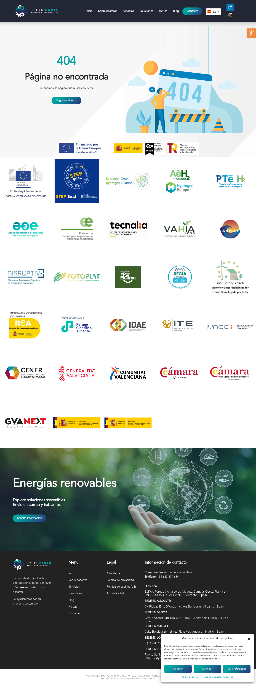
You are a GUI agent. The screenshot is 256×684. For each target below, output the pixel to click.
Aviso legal (228, 677)
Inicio (89, 11)
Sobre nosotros (107, 11)
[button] (251, 33)
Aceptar (178, 669)
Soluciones (146, 11)
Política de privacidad (211, 677)
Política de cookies (190, 677)
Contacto (74, 613)
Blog (176, 11)
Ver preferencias (237, 669)
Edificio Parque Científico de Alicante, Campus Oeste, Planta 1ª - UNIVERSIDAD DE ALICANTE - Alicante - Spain (186, 593)
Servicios (128, 11)
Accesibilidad (115, 593)
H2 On (163, 11)
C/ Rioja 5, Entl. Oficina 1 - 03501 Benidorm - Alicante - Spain (184, 606)
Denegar (207, 669)
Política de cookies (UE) (121, 586)
